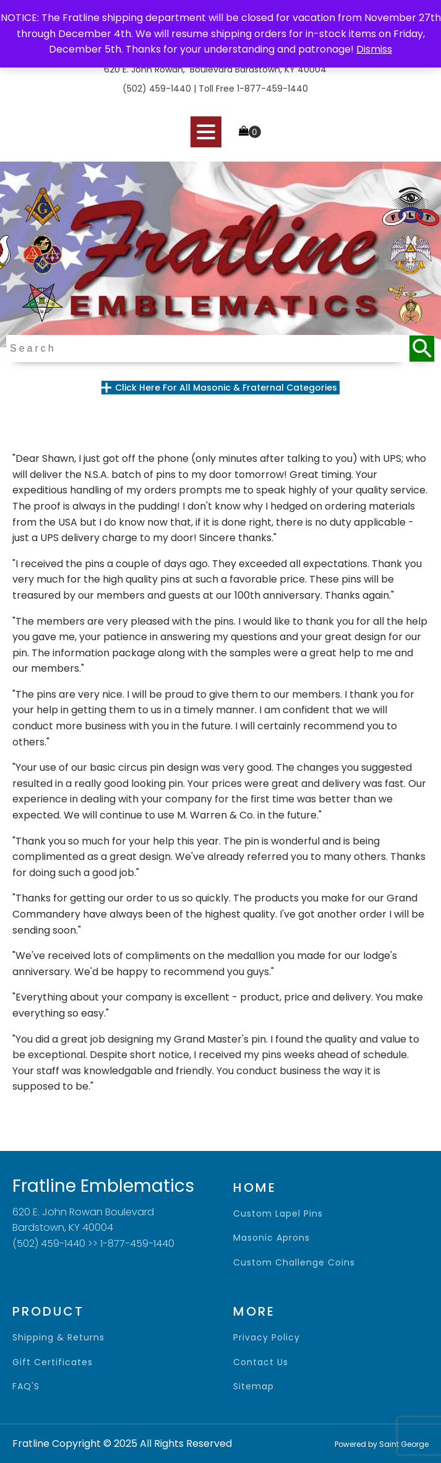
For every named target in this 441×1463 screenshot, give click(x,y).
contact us (260, 1362)
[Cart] (250, 132)
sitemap (253, 1386)
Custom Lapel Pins (278, 1213)
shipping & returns (58, 1337)
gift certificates (52, 1362)
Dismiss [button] (374, 49)
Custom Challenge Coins (294, 1262)
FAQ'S (26, 1386)
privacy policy (266, 1337)
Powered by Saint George (382, 1444)
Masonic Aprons (271, 1238)
